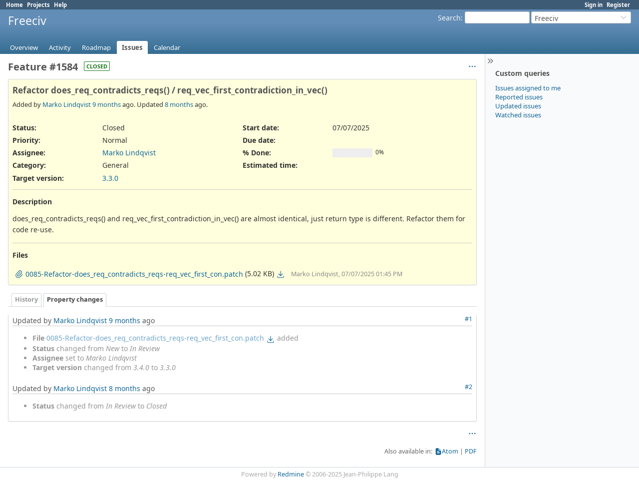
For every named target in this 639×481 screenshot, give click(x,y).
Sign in (594, 4)
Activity (60, 47)
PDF (471, 451)
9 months (106, 104)
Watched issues (518, 114)
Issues (132, 47)
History (26, 299)
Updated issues (518, 105)
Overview (24, 47)
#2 (468, 387)
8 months (179, 104)
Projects (38, 4)
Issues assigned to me (528, 87)
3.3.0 (110, 178)
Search (449, 17)
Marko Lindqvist (66, 104)
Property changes (75, 299)
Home (14, 4)
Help (60, 4)
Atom (450, 451)
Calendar (167, 47)
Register (618, 4)
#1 (468, 319)
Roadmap (96, 47)
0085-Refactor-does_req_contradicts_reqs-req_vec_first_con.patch (155, 338)
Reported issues (519, 96)
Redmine (291, 474)
